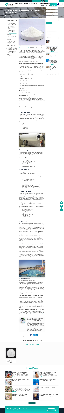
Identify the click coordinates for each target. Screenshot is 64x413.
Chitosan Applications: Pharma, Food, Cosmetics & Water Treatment (19, 395)
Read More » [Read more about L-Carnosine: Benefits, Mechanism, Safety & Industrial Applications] (52, 57)
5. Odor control (12, 39)
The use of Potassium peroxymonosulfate (12, 31)
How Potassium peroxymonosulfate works (11, 27)
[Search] (58, 1)
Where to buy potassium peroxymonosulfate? (12, 52)
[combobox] (52, 1)
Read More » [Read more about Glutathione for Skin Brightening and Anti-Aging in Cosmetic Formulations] (52, 51)
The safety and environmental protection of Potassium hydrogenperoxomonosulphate (13, 48)
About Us (21, 3)
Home (16, 3)
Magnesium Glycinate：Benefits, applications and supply (48, 395)
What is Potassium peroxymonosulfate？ (12, 24)
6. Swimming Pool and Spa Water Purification (12, 42)
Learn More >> (14, 376)
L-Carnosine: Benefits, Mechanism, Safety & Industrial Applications (54, 55)
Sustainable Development (44, 3)
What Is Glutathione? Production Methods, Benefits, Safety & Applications (54, 62)
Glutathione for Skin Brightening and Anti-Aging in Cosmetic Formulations (54, 49)
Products (27, 3)
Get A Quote (53, 4)
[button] (16, 20)
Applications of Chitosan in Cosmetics (47, 387)
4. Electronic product (13, 38)
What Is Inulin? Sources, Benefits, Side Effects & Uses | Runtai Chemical (53, 68)
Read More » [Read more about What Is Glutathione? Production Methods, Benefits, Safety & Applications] (52, 64)
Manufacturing (34, 3)
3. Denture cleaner (12, 36)
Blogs (42, 5)
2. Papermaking (12, 34)
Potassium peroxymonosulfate (38, 313)
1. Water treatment (12, 33)
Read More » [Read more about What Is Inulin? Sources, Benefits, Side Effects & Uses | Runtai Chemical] (52, 70)
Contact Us (47, 5)
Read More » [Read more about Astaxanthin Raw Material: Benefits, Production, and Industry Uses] (52, 45)
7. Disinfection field (12, 45)
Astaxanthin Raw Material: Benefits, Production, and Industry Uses (53, 42)
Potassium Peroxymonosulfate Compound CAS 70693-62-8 (10, 360)
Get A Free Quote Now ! (12, 54)
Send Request (49, 22)
